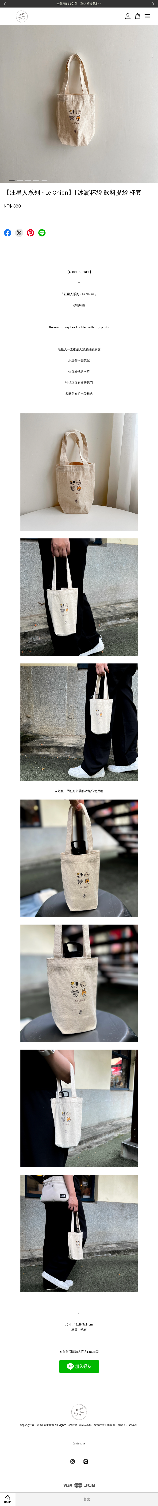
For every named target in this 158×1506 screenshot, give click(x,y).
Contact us (79, 1443)
